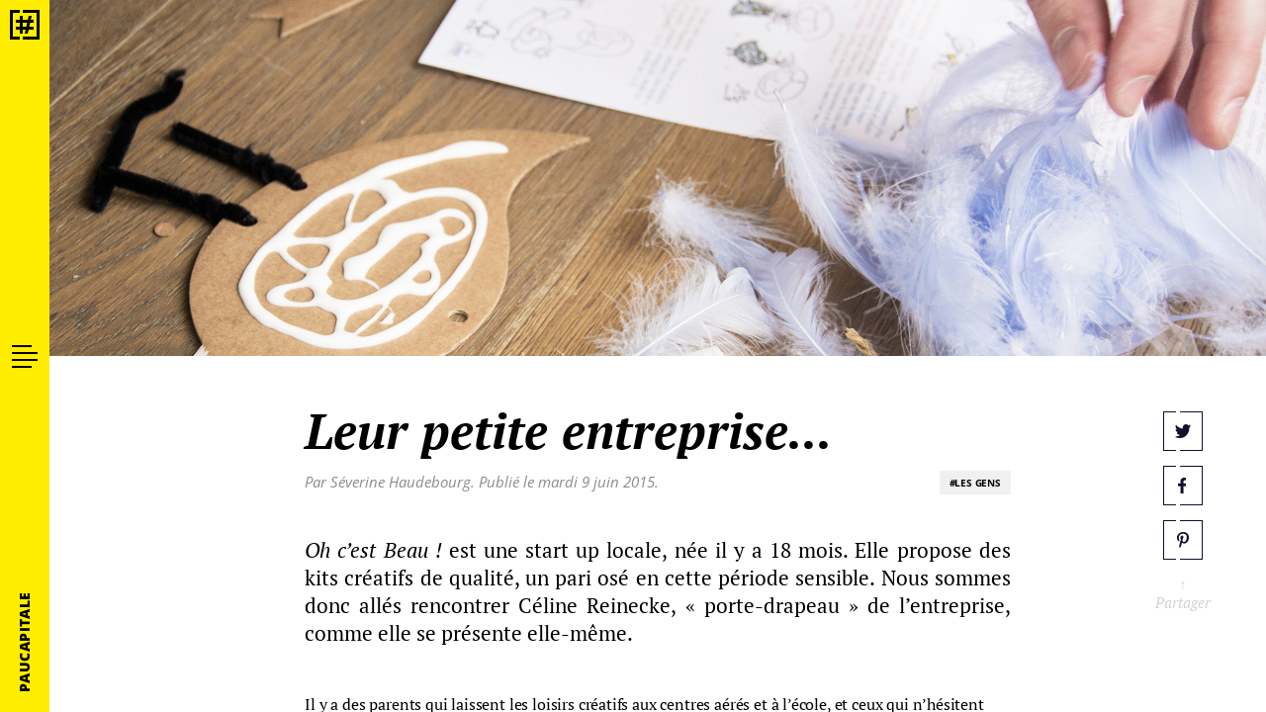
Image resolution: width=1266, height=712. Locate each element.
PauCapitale (24, 641)
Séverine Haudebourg (400, 481)
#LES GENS (975, 483)
